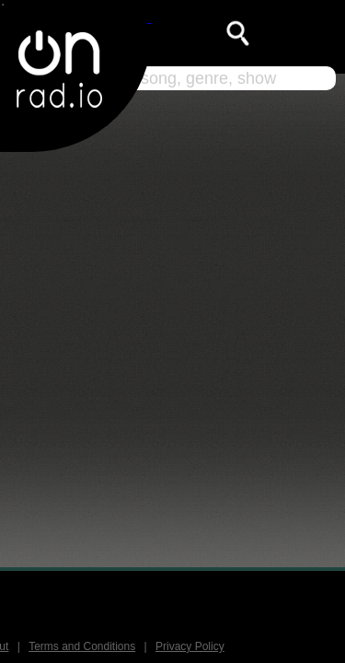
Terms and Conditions (82, 646)
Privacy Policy (189, 646)
